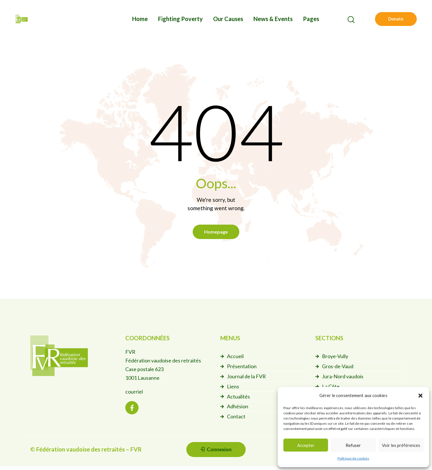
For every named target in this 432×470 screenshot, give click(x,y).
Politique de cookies (353, 458)
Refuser (353, 445)
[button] (420, 395)
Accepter (305, 445)
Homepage (216, 232)
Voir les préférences (401, 445)
